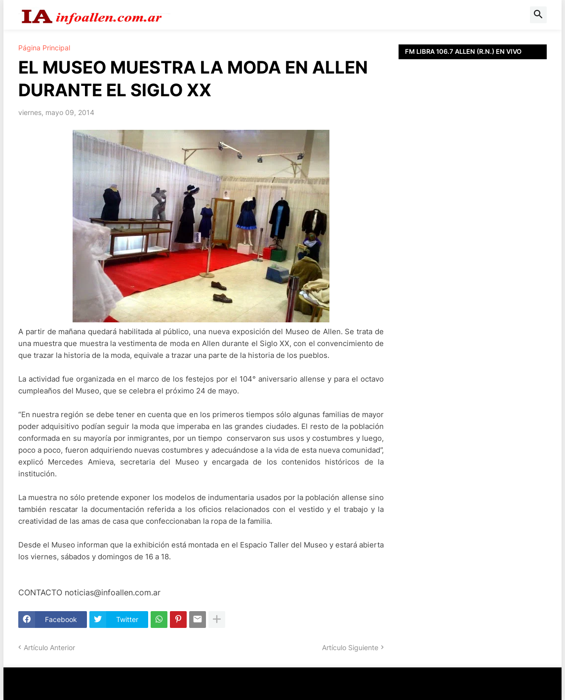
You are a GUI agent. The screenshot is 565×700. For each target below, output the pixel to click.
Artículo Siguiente (350, 647)
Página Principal (44, 47)
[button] (538, 14)
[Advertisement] (473, 195)
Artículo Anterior (49, 647)
